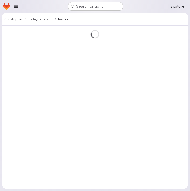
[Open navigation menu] (15, 6)
